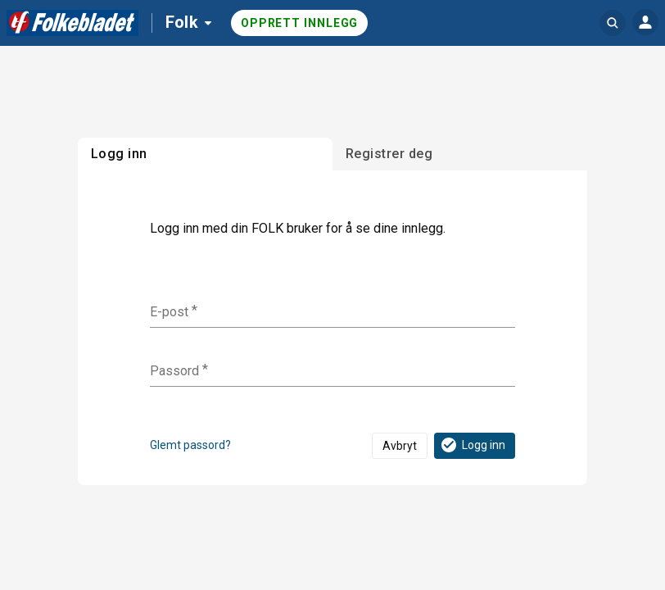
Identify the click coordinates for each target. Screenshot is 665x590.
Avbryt (399, 445)
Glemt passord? (190, 445)
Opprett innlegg (300, 23)
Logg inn (472, 445)
